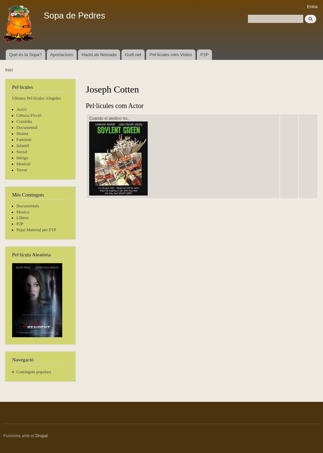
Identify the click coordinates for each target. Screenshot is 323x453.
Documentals (27, 206)
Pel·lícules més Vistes (171, 54)
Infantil (22, 145)
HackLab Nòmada (98, 54)
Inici (9, 69)
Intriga (22, 157)
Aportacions (61, 54)
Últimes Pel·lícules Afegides (36, 98)
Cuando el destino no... (110, 118)
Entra (312, 6)
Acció (21, 109)
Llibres (22, 217)
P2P (205, 54)
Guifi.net (133, 54)
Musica (22, 212)
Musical (23, 164)
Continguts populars (33, 372)
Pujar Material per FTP (36, 230)
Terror (21, 170)
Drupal (41, 435)
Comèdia (24, 121)
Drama (22, 133)
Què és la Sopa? (25, 54)
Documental (26, 127)
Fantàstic (24, 139)
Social (21, 151)
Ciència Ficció (28, 115)
